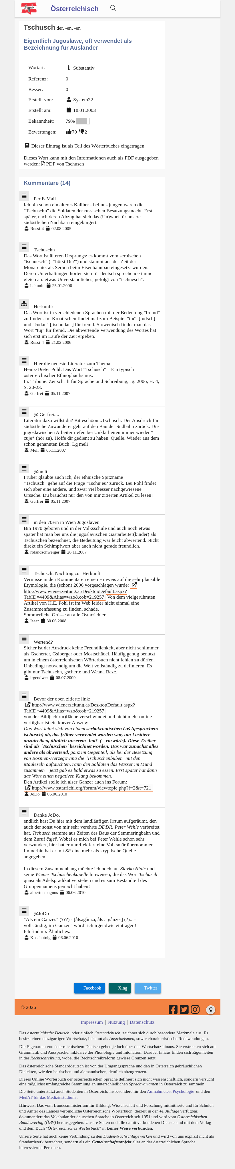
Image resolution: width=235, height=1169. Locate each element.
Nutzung (116, 1022)
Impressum (92, 1022)
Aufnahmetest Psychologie (170, 1091)
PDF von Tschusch (65, 164)
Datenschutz (142, 1022)
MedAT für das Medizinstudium (47, 1097)
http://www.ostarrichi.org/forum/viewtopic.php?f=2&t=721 (88, 788)
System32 (83, 99)
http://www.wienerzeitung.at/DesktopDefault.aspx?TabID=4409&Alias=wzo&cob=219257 (80, 591)
